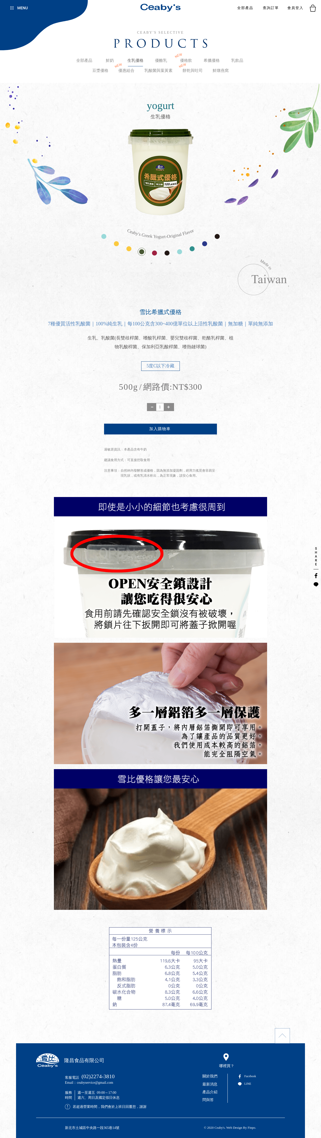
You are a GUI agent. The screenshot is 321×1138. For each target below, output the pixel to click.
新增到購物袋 (160, 429)
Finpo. (252, 1127)
